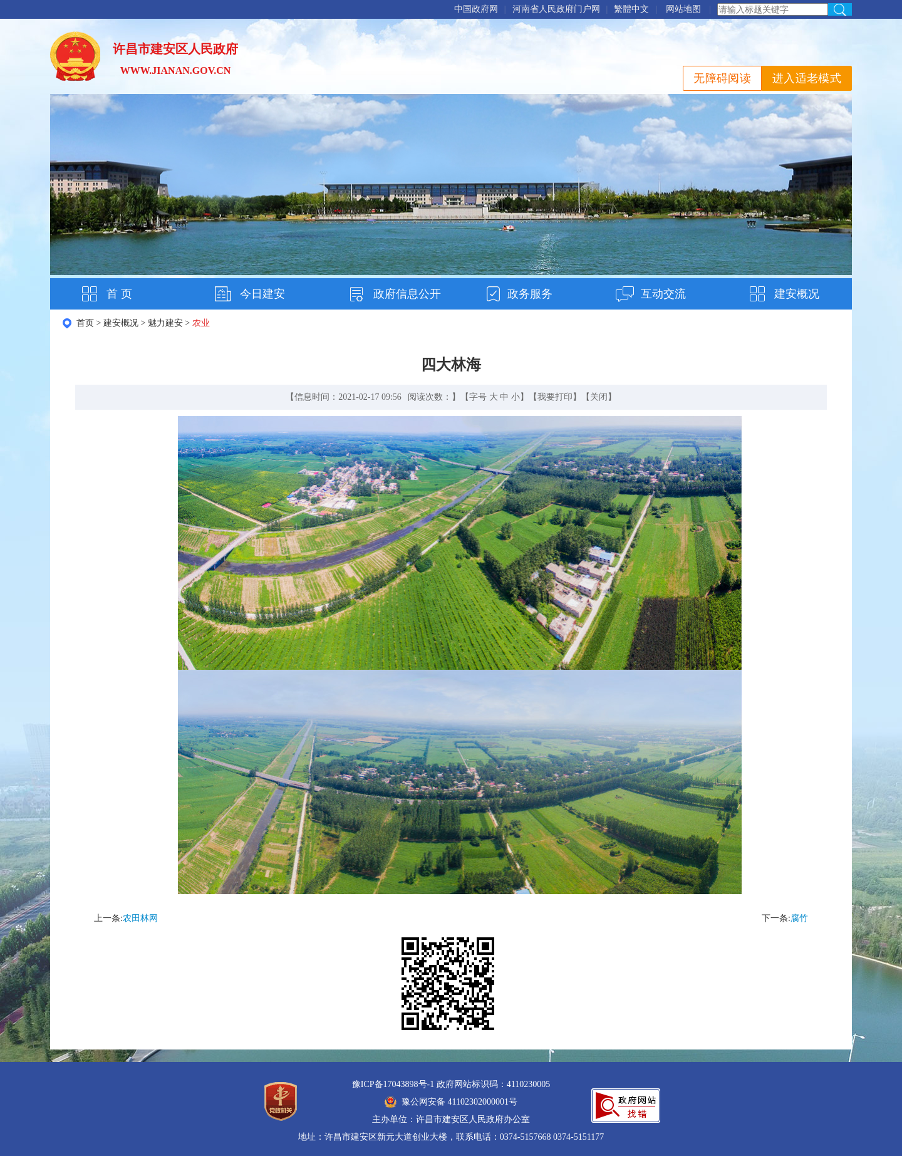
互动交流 (663, 294)
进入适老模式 (806, 78)
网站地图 (683, 9)
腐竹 (799, 918)
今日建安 (262, 294)
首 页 (119, 294)
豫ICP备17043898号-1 (393, 1084)
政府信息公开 (407, 294)
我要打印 (555, 397)
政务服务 (529, 294)
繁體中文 (631, 9)
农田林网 (140, 918)
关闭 (599, 397)
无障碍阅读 (722, 78)
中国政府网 (476, 9)
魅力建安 (165, 323)
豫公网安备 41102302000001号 (451, 1102)
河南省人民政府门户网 (556, 9)
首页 (85, 323)
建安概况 (796, 294)
